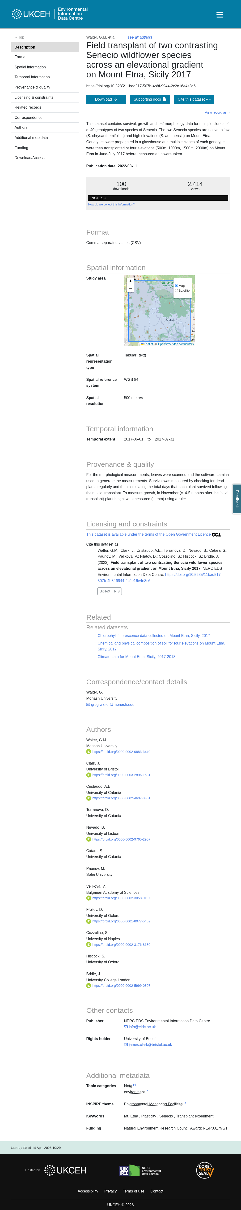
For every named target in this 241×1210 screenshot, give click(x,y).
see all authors (140, 37)
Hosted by (57, 1170)
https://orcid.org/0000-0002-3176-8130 (118, 945)
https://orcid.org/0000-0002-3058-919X (118, 898)
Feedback (237, 499)
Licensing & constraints (34, 97)
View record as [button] (216, 112)
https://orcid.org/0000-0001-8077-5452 (118, 921)
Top (19, 37)
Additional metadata (31, 138)
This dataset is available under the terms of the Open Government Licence (153, 534)
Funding (21, 148)
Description (25, 47)
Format (21, 57)
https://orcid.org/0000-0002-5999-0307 (118, 986)
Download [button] (106, 99)
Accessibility (88, 1191)
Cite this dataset (194, 99)
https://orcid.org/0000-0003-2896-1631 (118, 775)
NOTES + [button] (99, 198)
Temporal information (32, 77)
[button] (130, 281)
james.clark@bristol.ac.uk (148, 1045)
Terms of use (133, 1191)
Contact (156, 1191)
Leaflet (147, 344)
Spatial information (30, 67)
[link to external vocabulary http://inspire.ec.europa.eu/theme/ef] (185, 1104)
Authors (21, 127)
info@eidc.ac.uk (140, 1027)
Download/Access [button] (30, 158)
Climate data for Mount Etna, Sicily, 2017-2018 (136, 657)
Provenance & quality (32, 87)
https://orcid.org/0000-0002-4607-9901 (118, 798)
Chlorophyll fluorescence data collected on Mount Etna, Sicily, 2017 (153, 636)
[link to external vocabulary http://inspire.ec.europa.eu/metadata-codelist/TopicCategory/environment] (147, 1092)
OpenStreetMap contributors (176, 344)
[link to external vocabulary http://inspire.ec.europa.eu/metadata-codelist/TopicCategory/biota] (134, 1086)
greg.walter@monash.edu (110, 705)
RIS (117, 591)
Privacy (110, 1191)
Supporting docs (150, 99)
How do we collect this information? (111, 204)
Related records (28, 107)
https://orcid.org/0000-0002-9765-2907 (118, 839)
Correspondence (28, 118)
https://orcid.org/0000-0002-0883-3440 (118, 752)
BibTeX (105, 591)
